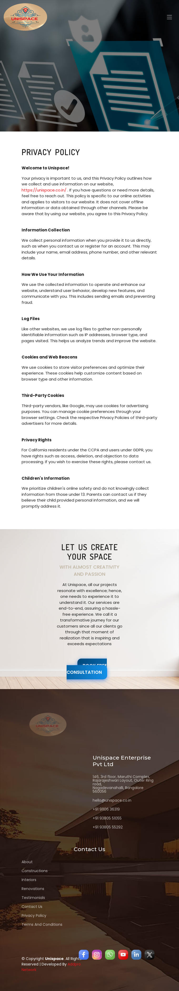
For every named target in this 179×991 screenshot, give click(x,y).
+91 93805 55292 (108, 827)
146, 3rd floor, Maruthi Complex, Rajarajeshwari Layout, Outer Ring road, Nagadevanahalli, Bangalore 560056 (123, 784)
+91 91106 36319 (106, 809)
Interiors (29, 880)
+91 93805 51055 (107, 818)
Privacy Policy (34, 915)
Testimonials (33, 897)
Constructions (35, 871)
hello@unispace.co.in (112, 800)
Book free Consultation (87, 669)
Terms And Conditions (42, 924)
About (27, 862)
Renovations (33, 889)
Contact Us (32, 906)
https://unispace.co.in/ (44, 190)
